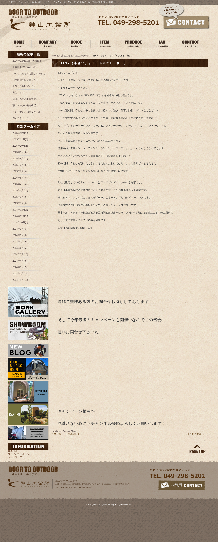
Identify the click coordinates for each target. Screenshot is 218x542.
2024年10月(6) (20, 222)
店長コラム (67, 55)
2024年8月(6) (19, 235)
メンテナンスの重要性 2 (26, 111)
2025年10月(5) (20, 145)
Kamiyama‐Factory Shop (64, 431)
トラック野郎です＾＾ (24, 86)
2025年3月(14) (20, 190)
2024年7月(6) (19, 241)
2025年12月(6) (20, 133)
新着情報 (12, 451)
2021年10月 (81, 55)
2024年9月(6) (19, 228)
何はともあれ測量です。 (25, 99)
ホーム (55, 55)
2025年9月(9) (19, 152)
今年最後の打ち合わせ (24, 67)
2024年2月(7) (19, 273)
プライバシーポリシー (20, 454)
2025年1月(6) (19, 203)
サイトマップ (15, 457)
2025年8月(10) (20, 158)
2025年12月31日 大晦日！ (27, 60)
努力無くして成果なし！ (67, 433)
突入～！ (17, 92)
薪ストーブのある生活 (24, 105)
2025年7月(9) (19, 165)
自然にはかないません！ (25, 80)
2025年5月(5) (19, 177)
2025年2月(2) (19, 197)
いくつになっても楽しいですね (28, 73)
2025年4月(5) (19, 184)
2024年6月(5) (19, 248)
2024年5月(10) (20, 254)
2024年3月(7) (19, 267)
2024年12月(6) (20, 209)
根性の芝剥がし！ (196, 433)
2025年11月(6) (20, 139)
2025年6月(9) (19, 171)
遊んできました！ (21, 118)
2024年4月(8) (19, 260)
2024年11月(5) (20, 216)
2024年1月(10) (20, 280)
